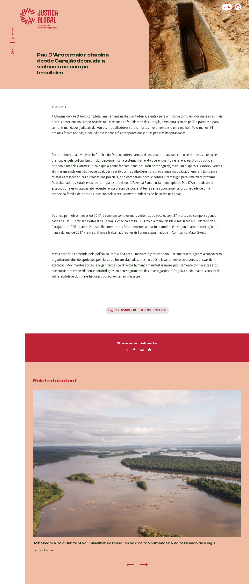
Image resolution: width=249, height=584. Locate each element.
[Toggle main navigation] (12, 34)
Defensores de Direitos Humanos (140, 310)
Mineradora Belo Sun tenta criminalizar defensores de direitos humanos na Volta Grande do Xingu (124, 543)
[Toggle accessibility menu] (12, 51)
